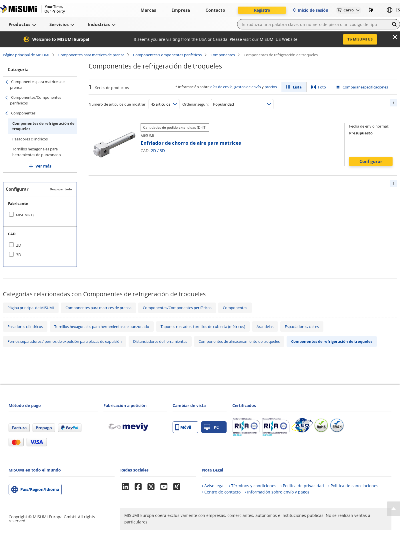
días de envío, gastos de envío (235, 86)
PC (211, 427)
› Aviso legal (213, 485)
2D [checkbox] (18, 245)
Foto (322, 87)
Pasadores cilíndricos (30, 139)
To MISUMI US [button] (360, 39)
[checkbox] (40, 215)
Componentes (223, 54)
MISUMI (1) (25, 215)
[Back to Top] (393, 508)
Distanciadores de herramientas (160, 341)
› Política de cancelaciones (353, 485)
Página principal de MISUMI (26, 54)
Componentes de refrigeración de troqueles (43, 126)
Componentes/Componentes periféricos (167, 54)
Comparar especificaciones (365, 87)
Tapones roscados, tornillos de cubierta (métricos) (203, 326)
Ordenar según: (195, 104)
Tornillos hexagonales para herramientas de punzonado (36, 151)
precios (271, 86)
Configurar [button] (370, 161)
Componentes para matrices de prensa (91, 54)
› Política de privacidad (302, 485)
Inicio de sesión (309, 10)
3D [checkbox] (18, 254)
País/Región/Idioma (39, 489)
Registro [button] (262, 10)
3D (162, 150)
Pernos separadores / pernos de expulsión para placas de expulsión (64, 341)
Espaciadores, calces (302, 326)
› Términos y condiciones (252, 485)
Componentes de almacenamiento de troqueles (239, 341)
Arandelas (265, 326)
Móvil (183, 427)
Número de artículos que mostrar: (117, 104)
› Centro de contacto (221, 492)
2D (153, 150)
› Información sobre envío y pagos (277, 492)
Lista (297, 87)
